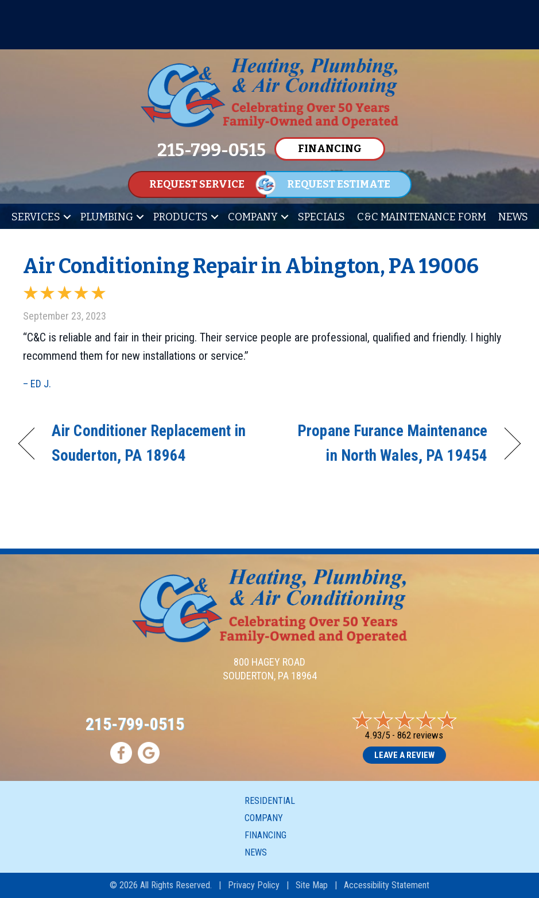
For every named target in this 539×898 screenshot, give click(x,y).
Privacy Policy (254, 885)
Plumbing (106, 217)
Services (35, 217)
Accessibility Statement (386, 885)
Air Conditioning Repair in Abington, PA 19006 (251, 266)
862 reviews (420, 735)
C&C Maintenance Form (421, 217)
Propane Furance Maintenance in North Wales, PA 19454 (385, 443)
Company (253, 217)
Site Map (312, 885)
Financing (265, 835)
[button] (67, 217)
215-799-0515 (135, 724)
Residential (270, 800)
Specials (321, 217)
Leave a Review (404, 755)
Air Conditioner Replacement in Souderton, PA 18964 (149, 443)
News (513, 217)
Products (180, 217)
